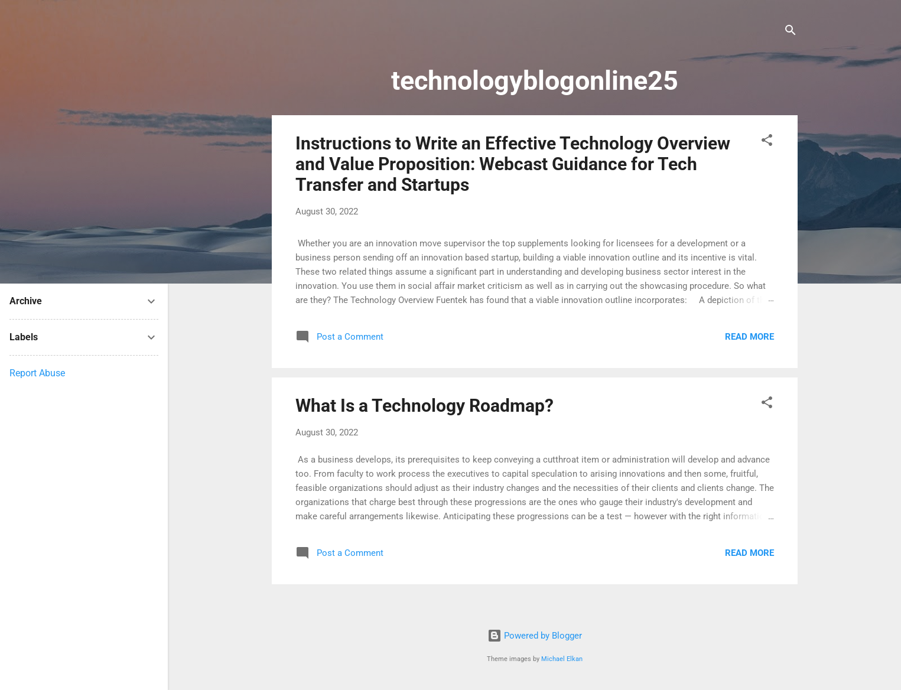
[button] (767, 142)
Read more (749, 336)
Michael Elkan (562, 659)
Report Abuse (37, 373)
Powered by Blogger (534, 635)
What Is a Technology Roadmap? (424, 405)
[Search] (790, 32)
